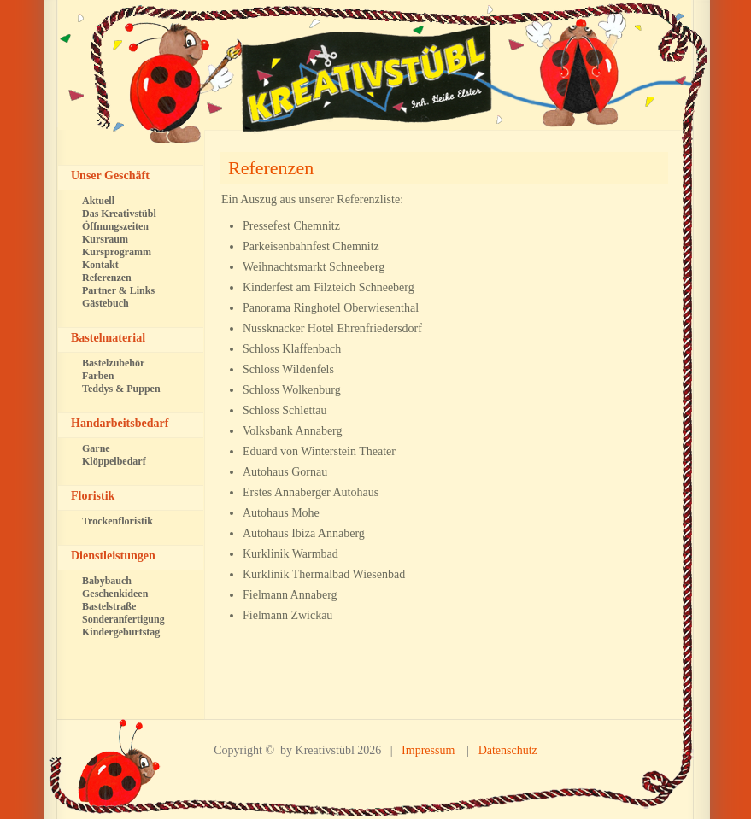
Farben (98, 376)
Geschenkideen (115, 594)
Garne (96, 448)
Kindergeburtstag (121, 632)
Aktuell (98, 201)
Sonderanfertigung (123, 619)
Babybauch (107, 581)
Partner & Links (118, 290)
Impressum (428, 750)
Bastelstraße (109, 606)
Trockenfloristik (117, 521)
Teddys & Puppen (121, 389)
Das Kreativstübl (119, 213)
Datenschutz (507, 750)
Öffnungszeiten (115, 226)
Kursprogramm (116, 252)
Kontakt (100, 265)
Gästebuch (105, 303)
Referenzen (271, 167)
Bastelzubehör (113, 363)
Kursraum (105, 239)
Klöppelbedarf (114, 461)
